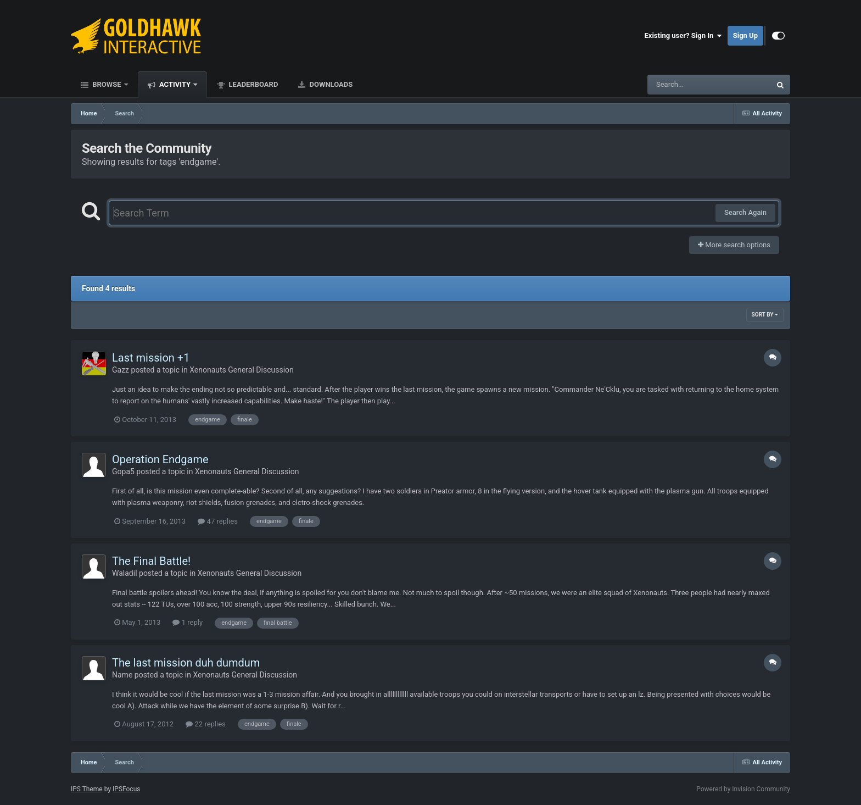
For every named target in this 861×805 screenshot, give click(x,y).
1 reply (187, 622)
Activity (175, 84)
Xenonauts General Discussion (241, 369)
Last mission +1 (150, 357)
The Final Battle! (151, 561)
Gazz (120, 369)
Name (122, 674)
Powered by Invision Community (743, 789)
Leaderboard (252, 84)
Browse (107, 84)
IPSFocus (126, 789)
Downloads (330, 84)
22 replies (205, 724)
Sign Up (745, 35)
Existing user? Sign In (683, 36)
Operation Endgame (160, 459)
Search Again (745, 212)
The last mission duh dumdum (186, 662)
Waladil (124, 573)
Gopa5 (123, 471)
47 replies (217, 521)
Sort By (765, 315)
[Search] (681, 85)
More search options (734, 245)
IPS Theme (87, 789)
